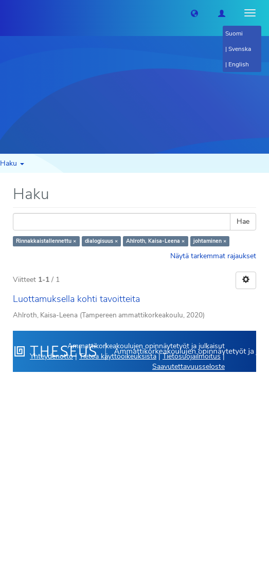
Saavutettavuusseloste (188, 366)
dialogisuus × (101, 241)
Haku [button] (12, 163)
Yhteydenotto (51, 356)
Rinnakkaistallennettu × (46, 241)
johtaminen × (209, 241)
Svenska (239, 49)
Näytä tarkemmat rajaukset (213, 256)
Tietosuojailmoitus (192, 356)
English (238, 64)
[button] (194, 13)
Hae (243, 221)
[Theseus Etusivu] (7, 13)
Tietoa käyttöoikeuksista (117, 356)
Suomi (234, 33)
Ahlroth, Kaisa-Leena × (155, 241)
